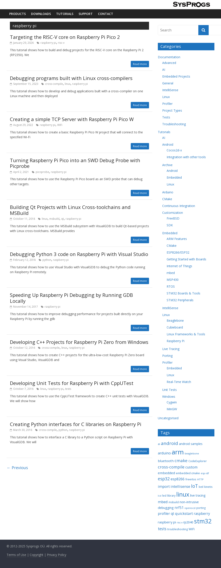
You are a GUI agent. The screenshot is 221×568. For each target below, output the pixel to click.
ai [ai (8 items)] (159, 444)
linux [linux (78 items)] (182, 494)
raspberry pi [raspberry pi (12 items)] (167, 522)
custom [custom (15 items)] (191, 467)
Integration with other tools (186, 157)
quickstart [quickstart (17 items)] (184, 513)
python (46, 260)
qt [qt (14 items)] (172, 513)
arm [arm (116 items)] (178, 452)
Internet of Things (179, 266)
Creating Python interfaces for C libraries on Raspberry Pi (75, 424)
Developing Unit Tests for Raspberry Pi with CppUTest (71, 383)
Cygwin (172, 402)
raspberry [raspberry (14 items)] (202, 513)
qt (62, 219)
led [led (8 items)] (164, 495)
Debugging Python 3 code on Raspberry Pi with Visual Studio (79, 254)
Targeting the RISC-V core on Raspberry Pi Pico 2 (65, 37)
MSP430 (173, 280)
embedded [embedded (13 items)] (166, 473)
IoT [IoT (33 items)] (194, 486)
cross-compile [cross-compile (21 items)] (171, 467)
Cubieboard (175, 327)
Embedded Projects (176, 76)
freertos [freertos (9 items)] (190, 479)
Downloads (41, 14)
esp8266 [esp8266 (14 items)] (177, 479)
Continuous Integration (178, 206)
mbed (171, 273)
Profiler (167, 104)
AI (163, 69)
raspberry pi (48, 43)
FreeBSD (173, 218)
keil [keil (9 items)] (201, 487)
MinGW (172, 409)
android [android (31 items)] (169, 443)
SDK (170, 225)
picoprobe (42, 172)
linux (67, 84)
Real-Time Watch (179, 382)
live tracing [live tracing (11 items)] (198, 495)
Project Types (172, 110)
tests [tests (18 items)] (162, 528)
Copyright (36, 555)
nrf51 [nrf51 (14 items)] (179, 507)
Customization (172, 213)
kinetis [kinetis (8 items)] (208, 487)
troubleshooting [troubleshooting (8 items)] (177, 529)
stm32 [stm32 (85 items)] (203, 521)
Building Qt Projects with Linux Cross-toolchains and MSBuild (70, 210)
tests (68, 389)
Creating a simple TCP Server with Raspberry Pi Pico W (72, 119)
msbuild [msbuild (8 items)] (174, 502)
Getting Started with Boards (186, 259)
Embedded (174, 177)
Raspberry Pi (175, 341)
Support (86, 14)
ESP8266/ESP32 (178, 252)
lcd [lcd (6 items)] (159, 495)
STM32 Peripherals (180, 300)
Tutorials (64, 14)
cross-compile (54, 84)
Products (17, 14)
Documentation (169, 57)
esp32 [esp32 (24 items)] (164, 479)
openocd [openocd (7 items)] (189, 508)
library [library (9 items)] (171, 495)
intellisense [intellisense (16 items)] (180, 486)
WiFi (59, 125)
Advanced (169, 63)
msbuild (54, 219)
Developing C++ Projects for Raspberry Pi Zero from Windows (79, 342)
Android (167, 144)
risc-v (61, 43)
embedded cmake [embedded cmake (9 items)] (188, 473)
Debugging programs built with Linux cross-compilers (71, 78)
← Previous (17, 467)
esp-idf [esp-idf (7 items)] (205, 473)
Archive (167, 165)
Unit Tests (169, 390)
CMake (167, 199)
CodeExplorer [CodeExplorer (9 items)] (197, 461)
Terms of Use (16, 555)
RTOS (171, 286)
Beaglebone (175, 320)
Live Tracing (170, 349)
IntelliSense (170, 90)
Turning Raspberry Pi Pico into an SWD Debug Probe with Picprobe (75, 163)
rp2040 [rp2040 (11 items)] (188, 522)
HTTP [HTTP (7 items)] (200, 479)
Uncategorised (168, 418)
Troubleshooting (174, 124)
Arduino (167, 192)
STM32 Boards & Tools (183, 293)
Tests (166, 117)
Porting (167, 356)
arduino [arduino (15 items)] (164, 453)
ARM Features (177, 239)
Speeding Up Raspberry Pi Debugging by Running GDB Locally (71, 298)
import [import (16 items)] (164, 486)
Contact (105, 14)
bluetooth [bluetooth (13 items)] (166, 461)
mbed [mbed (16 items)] (163, 501)
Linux (166, 97)
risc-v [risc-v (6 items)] (179, 522)
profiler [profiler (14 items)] (164, 513)
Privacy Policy (56, 555)
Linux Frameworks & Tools (186, 334)
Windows (168, 396)
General (167, 83)
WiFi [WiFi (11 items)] (192, 529)
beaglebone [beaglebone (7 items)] (192, 453)
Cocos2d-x (174, 150)
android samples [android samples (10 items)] (191, 444)
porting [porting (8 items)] (201, 508)
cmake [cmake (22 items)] (181, 460)
